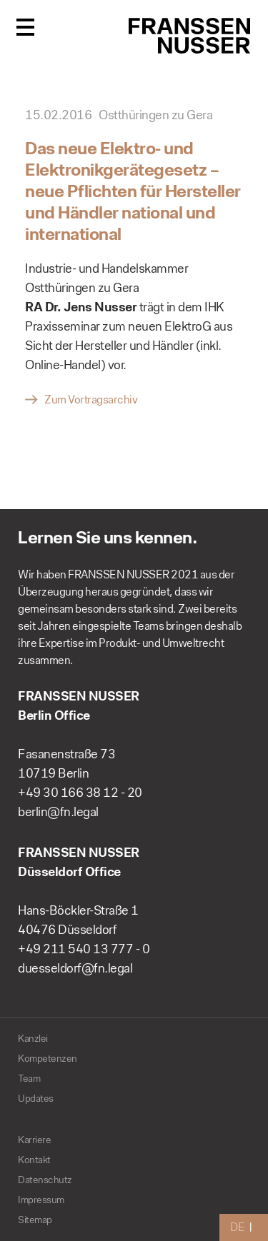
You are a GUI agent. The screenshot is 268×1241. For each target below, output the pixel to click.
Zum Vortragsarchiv (90, 399)
